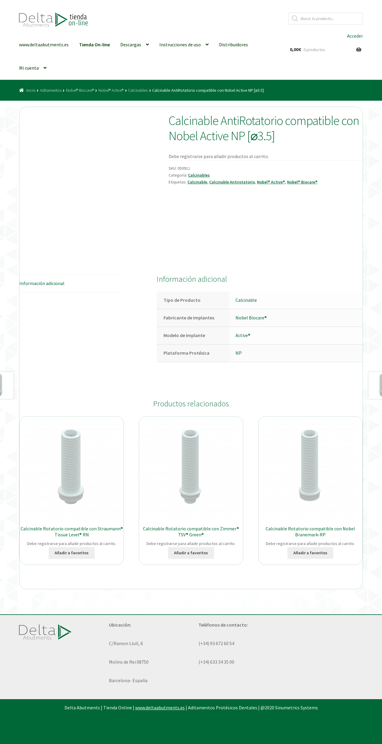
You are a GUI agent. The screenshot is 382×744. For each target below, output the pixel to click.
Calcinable (197, 182)
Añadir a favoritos (72, 552)
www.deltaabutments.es (44, 45)
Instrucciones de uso (180, 45)
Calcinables (138, 90)
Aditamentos (50, 90)
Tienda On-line (94, 45)
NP (238, 353)
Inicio (31, 90)
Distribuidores (233, 45)
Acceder (355, 35)
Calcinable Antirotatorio (232, 182)
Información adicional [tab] (41, 283)
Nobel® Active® (111, 90)
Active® (242, 335)
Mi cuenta (29, 68)
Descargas (130, 45)
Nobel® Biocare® (80, 90)
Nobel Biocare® (251, 318)
